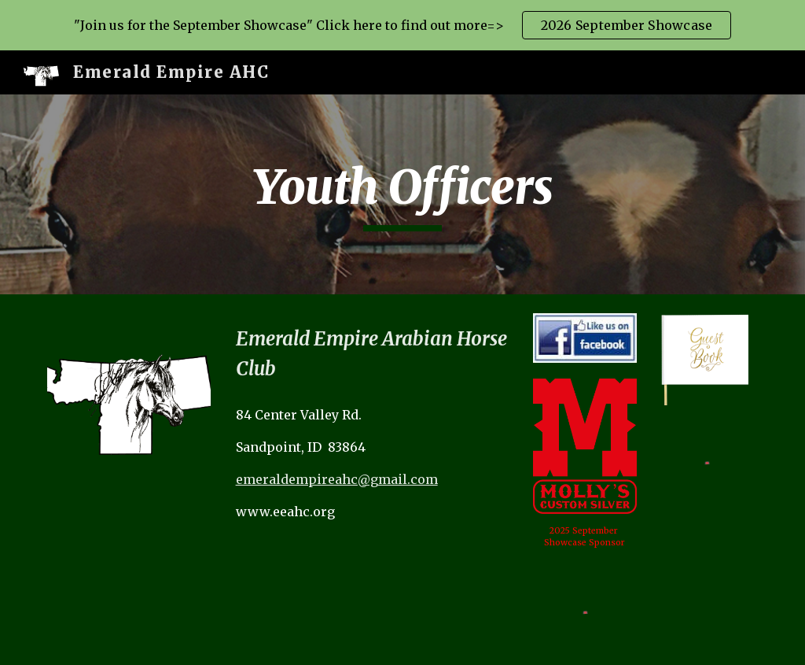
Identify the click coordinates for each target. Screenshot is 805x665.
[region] (402, 25)
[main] (402, 194)
